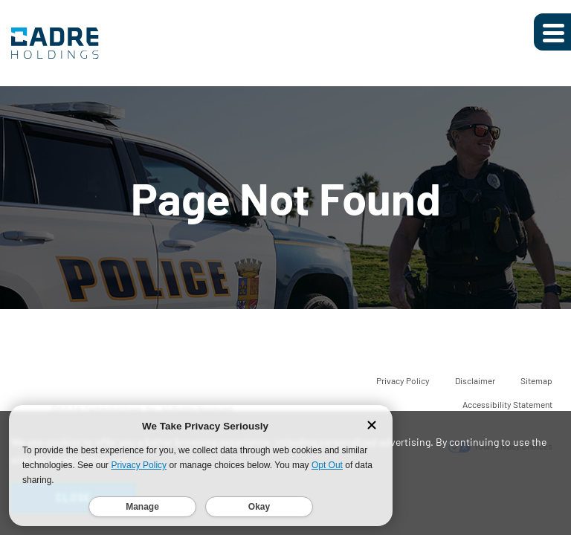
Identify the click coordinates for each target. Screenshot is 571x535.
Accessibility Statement (507, 404)
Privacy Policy (403, 380)
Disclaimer (475, 380)
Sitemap (536, 380)
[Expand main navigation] (552, 32)
